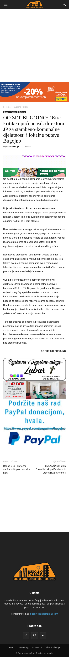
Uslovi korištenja (52, 647)
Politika (22, 112)
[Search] (64, 4)
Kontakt (12, 647)
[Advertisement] (34, 44)
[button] (5, 4)
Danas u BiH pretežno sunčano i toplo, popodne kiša (16, 469)
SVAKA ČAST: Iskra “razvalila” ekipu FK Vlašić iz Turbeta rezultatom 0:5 (51, 469)
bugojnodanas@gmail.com (44, 613)
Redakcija (14, 146)
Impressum (37, 647)
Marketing (24, 647)
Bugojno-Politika (21, 107)
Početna (7, 107)
